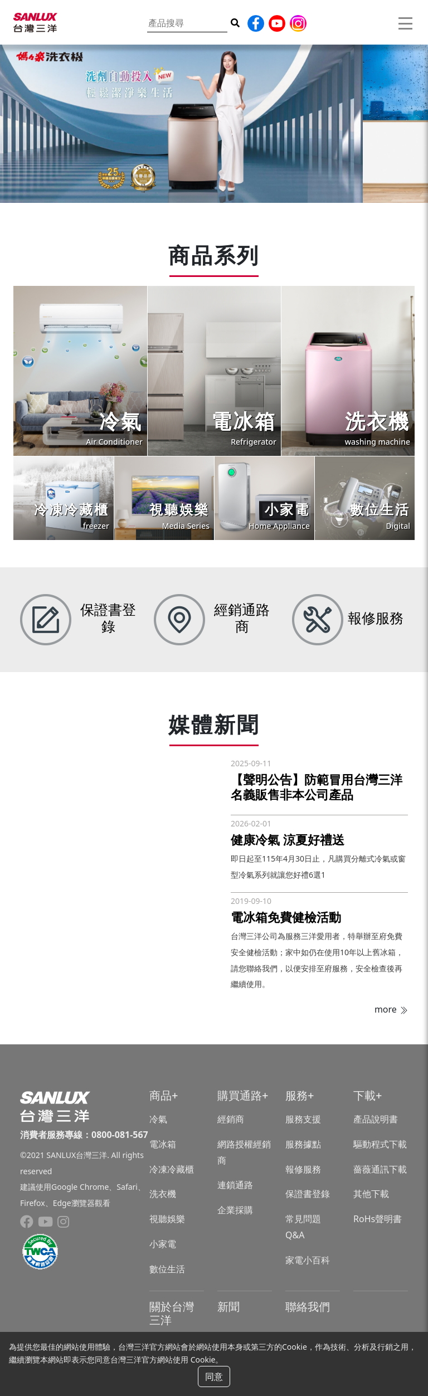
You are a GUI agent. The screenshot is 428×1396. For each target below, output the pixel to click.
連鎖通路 (235, 1185)
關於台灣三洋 (171, 1313)
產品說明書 (375, 1119)
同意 (214, 1376)
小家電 (162, 1244)
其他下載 (371, 1194)
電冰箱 (162, 1144)
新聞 (228, 1306)
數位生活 (167, 1269)
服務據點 (303, 1144)
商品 (160, 1095)
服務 (296, 1095)
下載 (364, 1095)
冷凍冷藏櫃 (171, 1169)
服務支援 (303, 1119)
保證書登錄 (307, 1194)
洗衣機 (162, 1194)
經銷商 (230, 1119)
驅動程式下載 (380, 1144)
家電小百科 (307, 1260)
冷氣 (158, 1119)
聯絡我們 (307, 1306)
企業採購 (235, 1210)
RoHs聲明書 (377, 1219)
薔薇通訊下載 (380, 1169)
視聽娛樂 (167, 1219)
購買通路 (239, 1095)
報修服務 (303, 1169)
